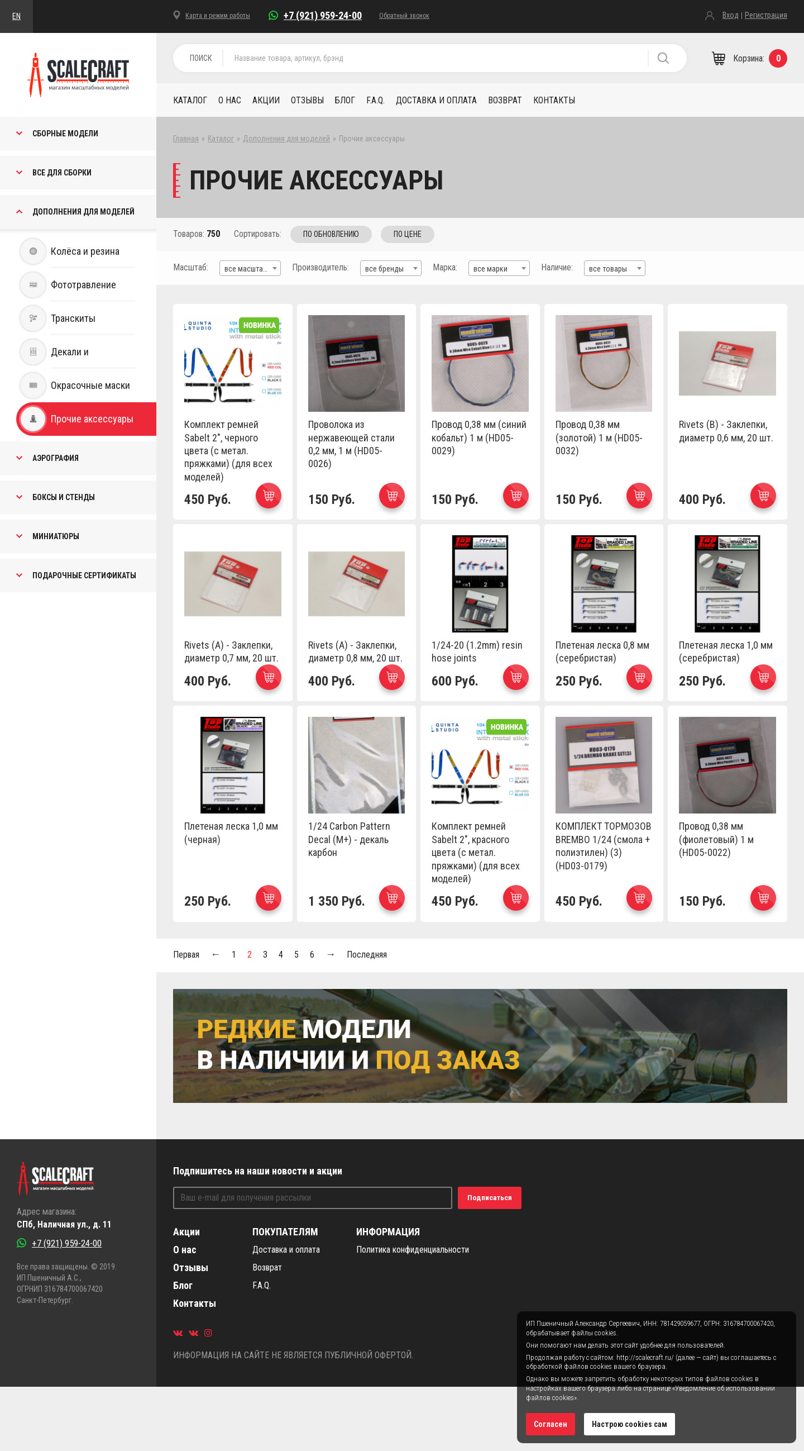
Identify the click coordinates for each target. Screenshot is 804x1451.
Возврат (505, 100)
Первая (186, 954)
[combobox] (250, 268)
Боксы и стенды (63, 497)
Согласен (550, 1424)
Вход (730, 15)
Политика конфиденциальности (412, 1249)
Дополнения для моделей (83, 211)
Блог (345, 100)
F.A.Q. (375, 100)
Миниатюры (55, 536)
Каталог (190, 100)
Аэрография (55, 458)
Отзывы (307, 100)
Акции (266, 100)
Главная (186, 138)
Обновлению (331, 234)
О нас (229, 100)
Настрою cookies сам (629, 1424)
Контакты (554, 100)
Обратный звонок (404, 16)
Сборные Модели (65, 133)
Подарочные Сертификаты (84, 575)
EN (16, 16)
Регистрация (766, 15)
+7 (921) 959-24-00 (323, 15)
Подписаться (489, 1197)
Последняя (367, 954)
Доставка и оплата (436, 100)
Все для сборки (62, 172)
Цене (408, 234)
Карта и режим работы (217, 16)
